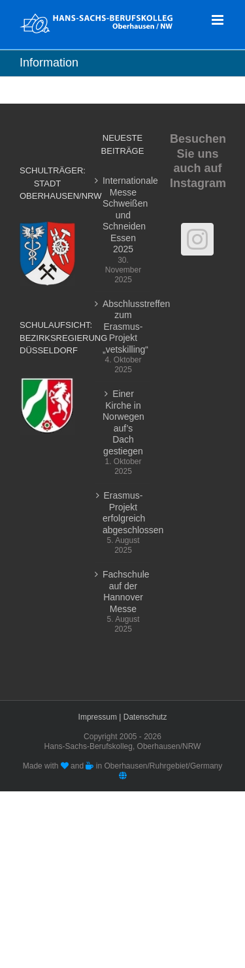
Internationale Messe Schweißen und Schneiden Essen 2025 (123, 214)
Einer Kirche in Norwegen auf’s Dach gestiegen (123, 422)
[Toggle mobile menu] (218, 20)
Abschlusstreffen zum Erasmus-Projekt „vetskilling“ (123, 327)
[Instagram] (197, 239)
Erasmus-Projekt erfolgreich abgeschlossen (123, 512)
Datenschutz (145, 717)
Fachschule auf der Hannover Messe (123, 591)
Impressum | (100, 717)
